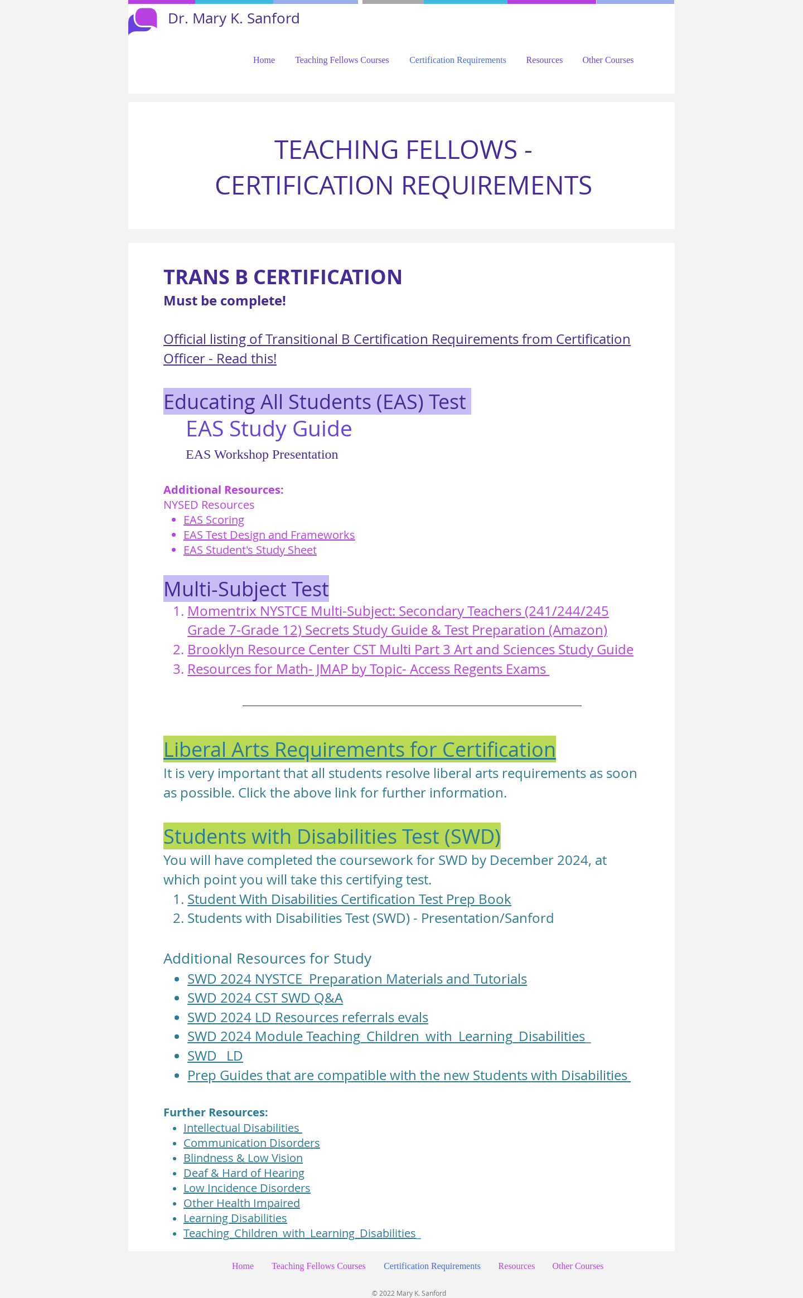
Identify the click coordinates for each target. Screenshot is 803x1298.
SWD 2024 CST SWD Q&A (265, 998)
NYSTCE (278, 979)
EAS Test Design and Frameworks (269, 534)
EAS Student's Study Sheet (250, 549)
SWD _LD (215, 1055)
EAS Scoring (213, 519)
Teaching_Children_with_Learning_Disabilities (299, 1233)
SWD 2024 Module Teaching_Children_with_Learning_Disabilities (386, 1036)
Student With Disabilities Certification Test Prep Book (349, 899)
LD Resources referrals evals (341, 1017)
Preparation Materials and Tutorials (418, 979)
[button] (342, 60)
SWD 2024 (219, 979)
